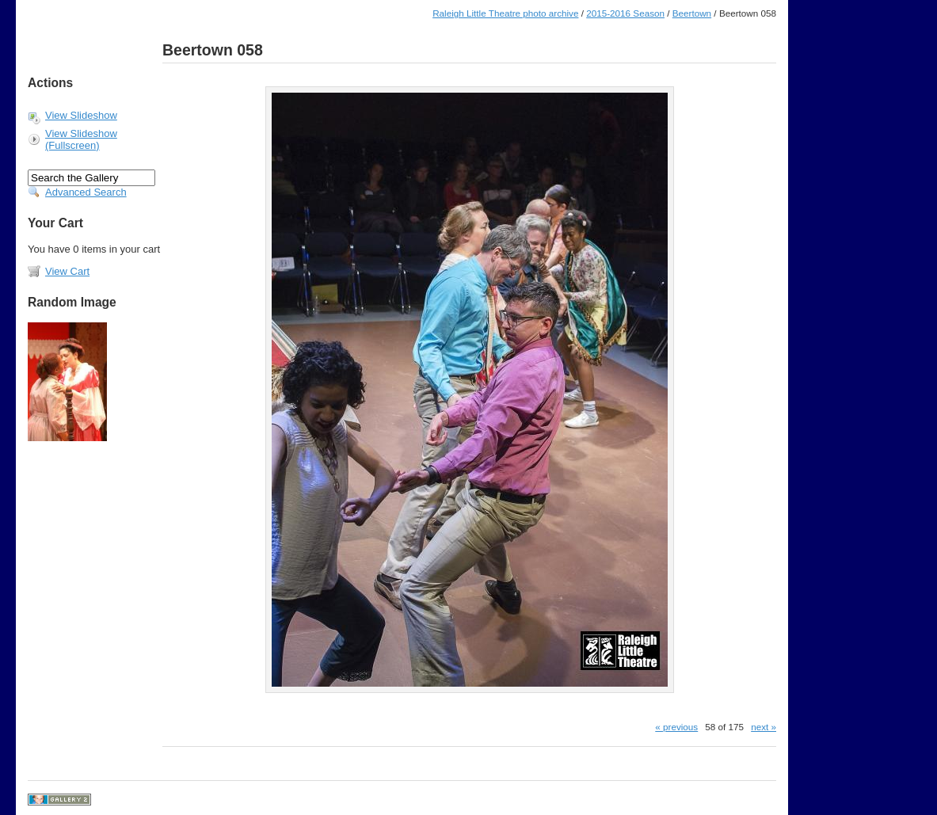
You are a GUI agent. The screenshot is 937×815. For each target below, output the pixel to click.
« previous (676, 727)
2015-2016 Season (625, 13)
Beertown (691, 13)
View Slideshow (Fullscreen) (81, 139)
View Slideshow (81, 115)
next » (763, 727)
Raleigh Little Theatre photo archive (505, 13)
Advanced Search (86, 192)
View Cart (67, 271)
